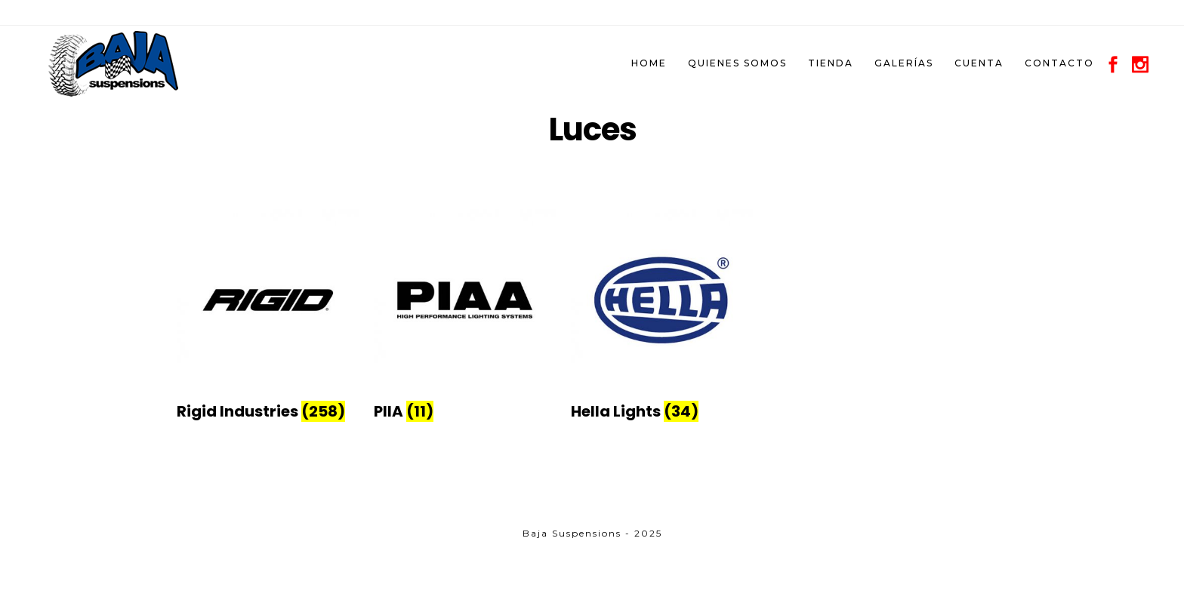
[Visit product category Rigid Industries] (268, 403)
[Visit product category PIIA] (465, 403)
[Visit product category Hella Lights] (662, 403)
